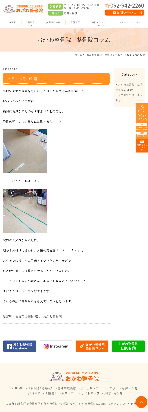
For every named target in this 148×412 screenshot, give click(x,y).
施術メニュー (99, 22)
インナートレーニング (129, 22)
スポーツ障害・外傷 (123, 388)
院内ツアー (69, 393)
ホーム (78, 54)
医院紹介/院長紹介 (41, 388)
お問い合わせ (113, 393)
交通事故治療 (53, 22)
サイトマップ (90, 393)
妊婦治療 (34, 393)
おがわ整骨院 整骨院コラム (103, 54)
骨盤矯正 (75, 22)
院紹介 (31, 22)
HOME (12, 22)
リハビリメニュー (92, 388)
